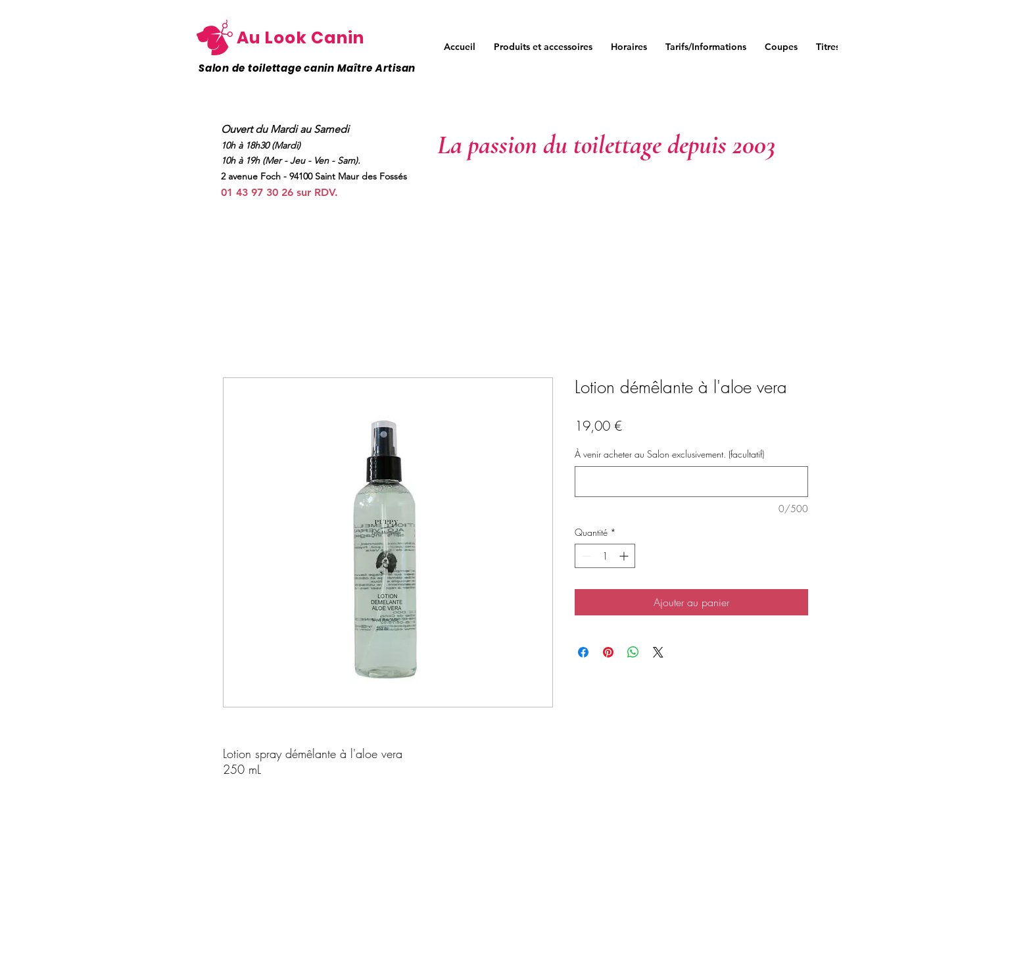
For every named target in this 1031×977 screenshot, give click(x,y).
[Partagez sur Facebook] (583, 652)
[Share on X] (658, 652)
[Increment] (625, 555)
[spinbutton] (605, 555)
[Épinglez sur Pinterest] (608, 652)
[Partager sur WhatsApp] (633, 652)
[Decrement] (585, 555)
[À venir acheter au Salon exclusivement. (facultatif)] (691, 481)
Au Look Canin (300, 37)
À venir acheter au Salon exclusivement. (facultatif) (669, 454)
